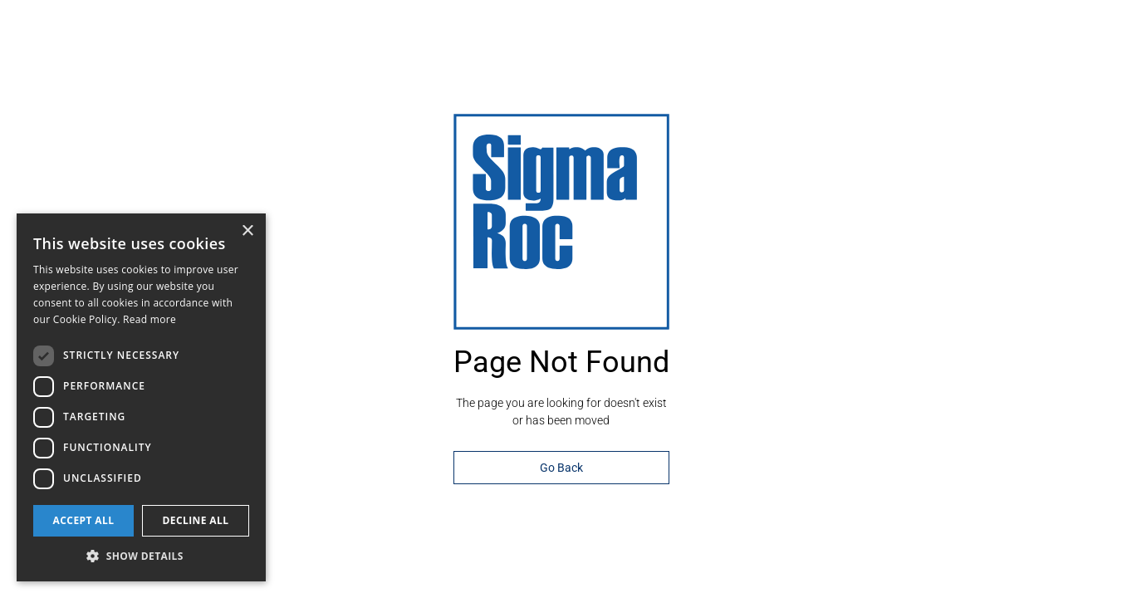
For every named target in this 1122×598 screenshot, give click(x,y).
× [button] (247, 231)
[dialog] (141, 397)
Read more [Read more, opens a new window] (149, 319)
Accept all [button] (84, 520)
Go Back (561, 467)
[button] (141, 556)
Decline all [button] (196, 520)
